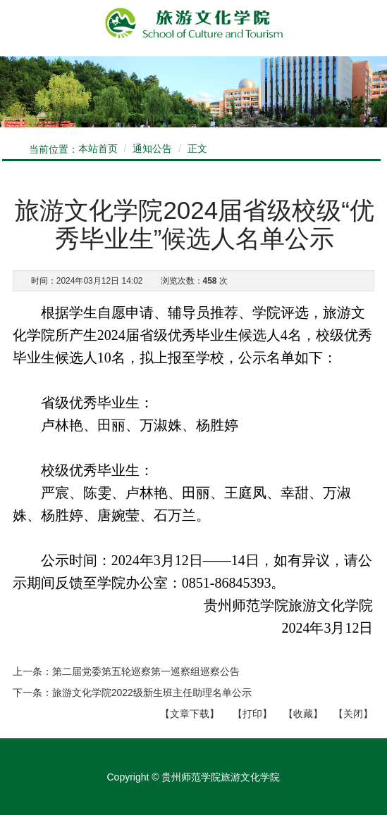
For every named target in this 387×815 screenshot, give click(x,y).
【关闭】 (353, 713)
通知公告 (152, 148)
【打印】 (252, 713)
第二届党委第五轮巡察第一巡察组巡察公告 (146, 671)
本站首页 (98, 148)
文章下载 (189, 713)
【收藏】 (303, 713)
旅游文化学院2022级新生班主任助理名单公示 (152, 692)
